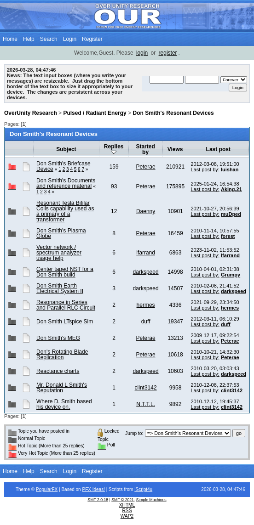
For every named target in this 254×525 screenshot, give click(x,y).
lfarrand (145, 252)
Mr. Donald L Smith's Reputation (61, 388)
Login (69, 39)
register (168, 53)
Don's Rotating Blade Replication (62, 355)
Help (29, 39)
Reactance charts (57, 371)
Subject (66, 149)
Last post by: (205, 169)
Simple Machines (151, 499)
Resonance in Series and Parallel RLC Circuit (65, 305)
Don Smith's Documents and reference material (65, 183)
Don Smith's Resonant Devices (173, 113)
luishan (230, 169)
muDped (231, 214)
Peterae (146, 167)
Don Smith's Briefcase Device (63, 166)
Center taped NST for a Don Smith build (64, 272)
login (142, 53)
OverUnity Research (30, 113)
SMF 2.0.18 (97, 499)
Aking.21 (231, 189)
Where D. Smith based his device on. (64, 404)
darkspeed (146, 272)
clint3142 (146, 387)
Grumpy (230, 274)
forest (228, 236)
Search (49, 39)
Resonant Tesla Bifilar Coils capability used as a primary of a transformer (65, 211)
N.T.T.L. (145, 404)
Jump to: (134, 433)
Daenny (145, 211)
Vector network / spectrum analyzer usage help (58, 252)
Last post (218, 149)
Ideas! (98, 489)
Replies (114, 149)
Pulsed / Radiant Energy (94, 113)
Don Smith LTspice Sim (64, 321)
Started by (145, 149)
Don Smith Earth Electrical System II (59, 288)
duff (145, 321)
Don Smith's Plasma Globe (61, 233)
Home (10, 39)
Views (175, 149)
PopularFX (47, 489)
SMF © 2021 (122, 499)
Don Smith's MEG (58, 338)
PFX (87, 489)
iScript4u (143, 489)
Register (92, 39)
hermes (146, 305)
